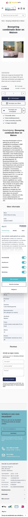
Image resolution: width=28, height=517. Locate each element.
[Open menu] (2, 8)
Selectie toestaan (14, 284)
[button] (13, 499)
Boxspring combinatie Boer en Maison (15, 21)
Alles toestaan (14, 279)
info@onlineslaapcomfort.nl (18, 480)
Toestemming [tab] (5, 230)
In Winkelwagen (13, 98)
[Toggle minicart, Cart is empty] (24, 8)
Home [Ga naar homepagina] (3, 21)
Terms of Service (20, 384)
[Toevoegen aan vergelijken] (23, 110)
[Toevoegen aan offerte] (13, 103)
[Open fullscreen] (13, 49)
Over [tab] (23, 230)
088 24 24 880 (15, 476)
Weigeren (14, 289)
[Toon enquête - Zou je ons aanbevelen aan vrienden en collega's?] (14, 515)
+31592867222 (15, 478)
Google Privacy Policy (8, 384)
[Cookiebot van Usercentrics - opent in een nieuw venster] (19, 226)
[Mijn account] (19, 8)
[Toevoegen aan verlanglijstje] (12, 110)
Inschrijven (13, 433)
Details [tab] (15, 230)
